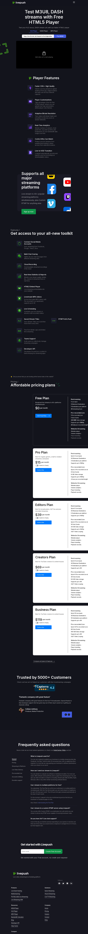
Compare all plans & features (44, 642)
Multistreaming (15, 874)
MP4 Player (54, 31)
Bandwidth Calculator (17, 897)
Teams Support (30, 317)
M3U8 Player (15, 888)
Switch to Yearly (44, 446)
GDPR (73, 930)
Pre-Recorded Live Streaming (19, 877)
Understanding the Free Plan (45, 783)
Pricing (47, 891)
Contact (47, 897)
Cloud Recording (30, 234)
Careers (47, 894)
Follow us (60, 860)
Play (60, 36)
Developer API (29, 328)
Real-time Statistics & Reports (35, 245)
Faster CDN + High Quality (33, 86)
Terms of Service (56, 930)
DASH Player (44, 31)
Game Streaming (49, 871)
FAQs (46, 900)
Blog (12, 900)
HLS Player (33, 31)
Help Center (14, 906)
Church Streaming (50, 874)
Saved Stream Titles (31, 295)
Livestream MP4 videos (33, 270)
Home (46, 888)
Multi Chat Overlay (31, 222)
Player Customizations (61, 86)
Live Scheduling (30, 283)
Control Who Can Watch (33, 115)
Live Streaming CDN (17, 880)
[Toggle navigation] (74, 2)
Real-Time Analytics (60, 100)
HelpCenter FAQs (60, 731)
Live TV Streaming (50, 877)
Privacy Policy (66, 930)
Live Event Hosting (16, 871)
